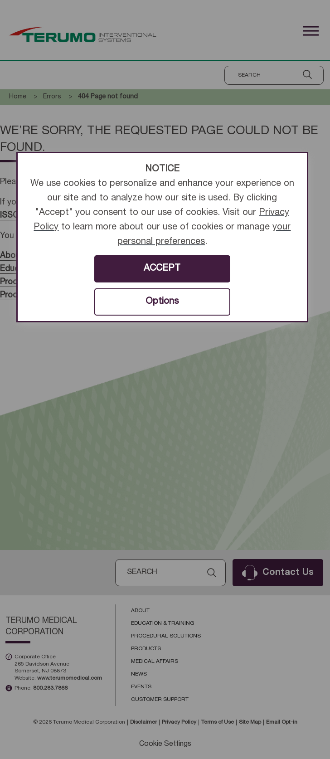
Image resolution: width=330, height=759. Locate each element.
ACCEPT (162, 268)
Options (162, 302)
